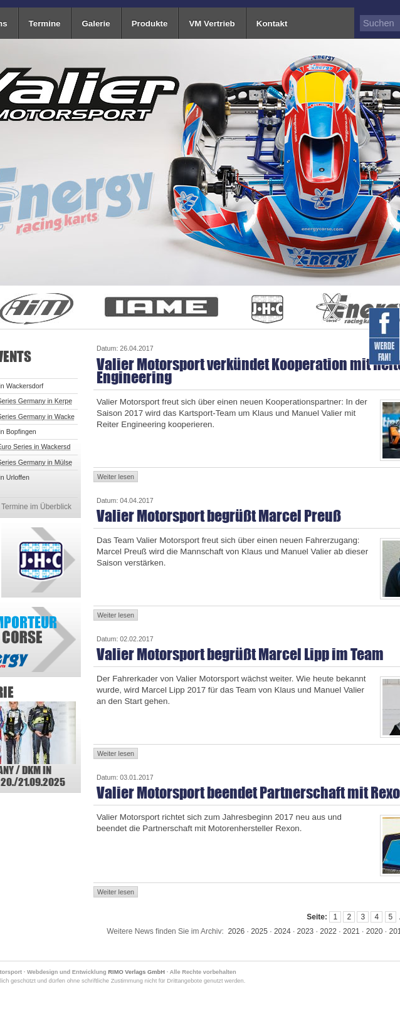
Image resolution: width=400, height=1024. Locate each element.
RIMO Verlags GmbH (136, 972)
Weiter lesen (115, 476)
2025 (259, 931)
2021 (351, 931)
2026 (236, 931)
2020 (374, 931)
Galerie (96, 23)
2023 (305, 931)
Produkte (150, 23)
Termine (45, 23)
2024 (282, 931)
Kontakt (272, 23)
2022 (328, 931)
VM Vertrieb (211, 23)
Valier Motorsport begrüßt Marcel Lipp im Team (240, 654)
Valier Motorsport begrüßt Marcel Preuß (219, 516)
